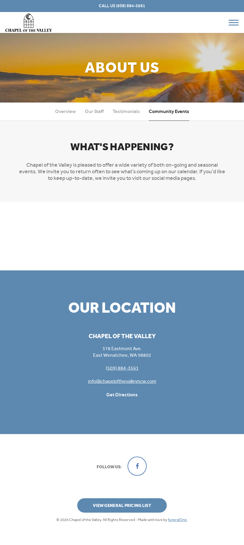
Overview (65, 111)
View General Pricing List (122, 505)
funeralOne (177, 519)
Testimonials (126, 111)
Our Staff (94, 111)
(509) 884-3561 (130, 5)
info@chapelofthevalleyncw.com (122, 381)
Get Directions (122, 395)
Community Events (169, 111)
